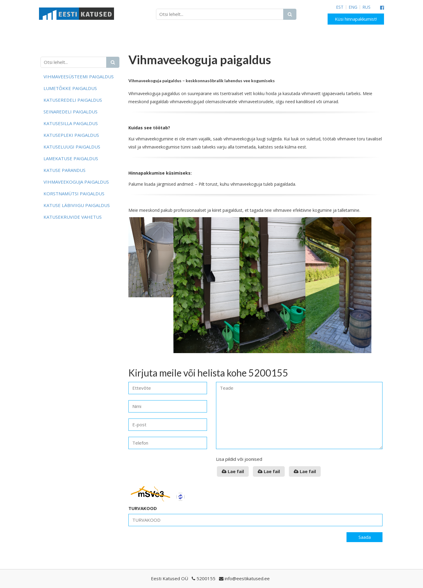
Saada (364, 537)
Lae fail (233, 471)
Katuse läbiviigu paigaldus (77, 205)
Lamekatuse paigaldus (71, 158)
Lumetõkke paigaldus (70, 88)
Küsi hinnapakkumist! (356, 19)
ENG (353, 7)
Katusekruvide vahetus (73, 217)
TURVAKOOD (142, 508)
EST (340, 7)
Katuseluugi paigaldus (72, 147)
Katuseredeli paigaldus (73, 100)
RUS (366, 7)
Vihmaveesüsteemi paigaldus (79, 77)
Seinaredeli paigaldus (71, 112)
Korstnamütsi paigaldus (74, 193)
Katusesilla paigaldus (71, 123)
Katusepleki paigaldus (71, 135)
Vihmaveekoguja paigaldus (76, 182)
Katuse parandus (65, 170)
